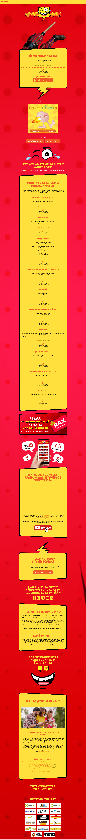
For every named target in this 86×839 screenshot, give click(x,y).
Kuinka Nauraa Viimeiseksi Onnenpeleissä (40, 763)
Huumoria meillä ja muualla (40, 765)
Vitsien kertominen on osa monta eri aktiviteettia (40, 766)
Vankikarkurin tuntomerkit (43, 371)
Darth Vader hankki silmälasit (43, 309)
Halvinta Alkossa (43, 351)
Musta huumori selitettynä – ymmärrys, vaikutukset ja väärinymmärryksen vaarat (40, 761)
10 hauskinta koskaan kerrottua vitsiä (40, 771)
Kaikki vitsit (52, 141)
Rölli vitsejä (43, 239)
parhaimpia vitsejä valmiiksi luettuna (47, 515)
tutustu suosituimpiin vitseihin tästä (43, 626)
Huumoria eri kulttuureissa (40, 768)
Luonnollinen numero (43, 197)
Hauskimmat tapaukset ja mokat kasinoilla (40, 767)
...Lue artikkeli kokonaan (44, 751)
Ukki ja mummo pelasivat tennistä (43, 269)
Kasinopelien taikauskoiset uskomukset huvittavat (40, 764)
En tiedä (43, 289)
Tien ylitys (43, 390)
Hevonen (43, 329)
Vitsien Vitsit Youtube (44, 517)
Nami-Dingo (43, 217)
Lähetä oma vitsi (43, 572)
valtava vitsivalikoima (32, 620)
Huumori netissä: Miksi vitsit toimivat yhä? (40, 770)
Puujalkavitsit (35, 141)
